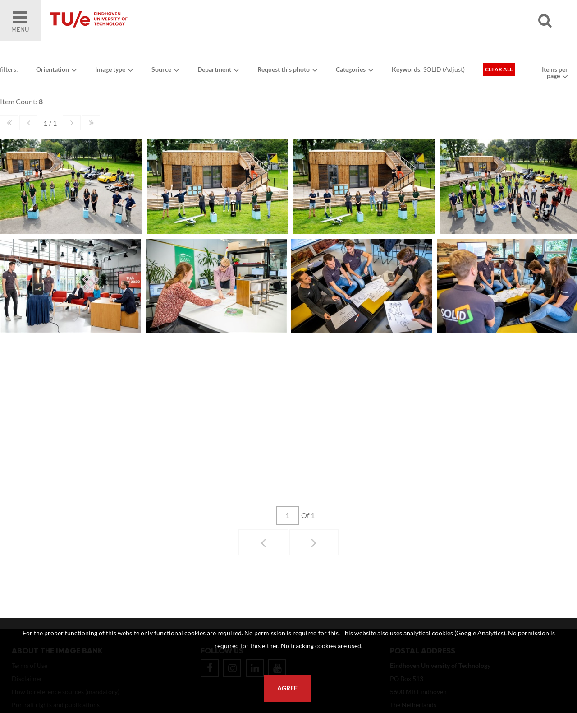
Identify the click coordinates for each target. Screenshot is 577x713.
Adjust (453, 69)
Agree (287, 688)
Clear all (499, 69)
